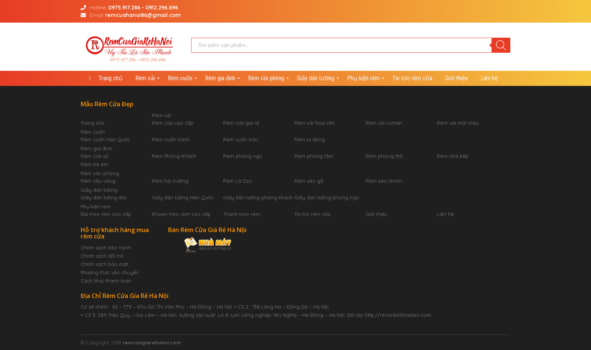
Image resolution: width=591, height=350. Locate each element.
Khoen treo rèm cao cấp (181, 214)
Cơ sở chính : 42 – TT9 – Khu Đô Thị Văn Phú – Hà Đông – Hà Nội (156, 307)
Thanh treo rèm (241, 214)
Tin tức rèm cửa (312, 214)
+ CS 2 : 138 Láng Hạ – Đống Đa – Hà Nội (281, 307)
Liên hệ (445, 214)
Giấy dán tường (99, 190)
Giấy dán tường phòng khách (258, 197)
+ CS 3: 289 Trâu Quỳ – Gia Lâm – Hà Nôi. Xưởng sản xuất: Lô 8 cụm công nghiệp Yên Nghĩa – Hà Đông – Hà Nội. (213, 315)
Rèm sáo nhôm (384, 181)
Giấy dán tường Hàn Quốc (183, 197)
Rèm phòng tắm (313, 156)
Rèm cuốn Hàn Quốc (105, 139)
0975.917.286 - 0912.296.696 (143, 7)
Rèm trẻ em (94, 164)
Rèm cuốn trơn (240, 139)
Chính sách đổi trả (102, 256)
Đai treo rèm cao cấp (106, 214)
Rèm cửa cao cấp (172, 123)
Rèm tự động (309, 139)
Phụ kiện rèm (96, 206)
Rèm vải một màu (458, 123)
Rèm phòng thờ (384, 156)
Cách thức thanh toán (106, 281)
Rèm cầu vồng (98, 181)
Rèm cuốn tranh (171, 139)
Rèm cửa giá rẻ (241, 123)
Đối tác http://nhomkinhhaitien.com (389, 315)
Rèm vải (161, 115)
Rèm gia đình (96, 148)
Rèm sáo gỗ (308, 181)
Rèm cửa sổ (94, 156)
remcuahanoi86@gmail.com (143, 15)
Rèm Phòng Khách (174, 156)
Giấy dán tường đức (104, 197)
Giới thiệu (376, 214)
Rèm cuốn (93, 132)
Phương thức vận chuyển (110, 272)
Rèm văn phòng (100, 173)
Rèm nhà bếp (453, 156)
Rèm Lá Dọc (237, 181)
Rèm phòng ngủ (242, 156)
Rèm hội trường (170, 181)
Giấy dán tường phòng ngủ (326, 197)
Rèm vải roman (384, 123)
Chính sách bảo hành (106, 248)
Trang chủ (92, 123)
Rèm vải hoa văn (314, 123)
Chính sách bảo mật (104, 264)
